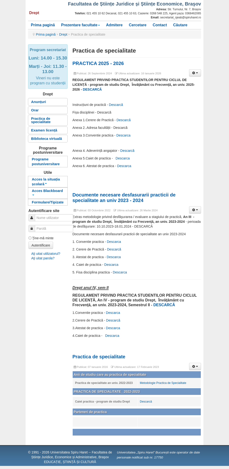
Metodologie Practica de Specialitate (163, 383)
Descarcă (116, 105)
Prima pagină (43, 25)
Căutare (180, 25)
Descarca (123, 135)
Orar (35, 110)
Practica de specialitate (41, 120)
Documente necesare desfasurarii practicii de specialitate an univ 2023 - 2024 (123, 197)
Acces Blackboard (47, 192)
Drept (63, 34)
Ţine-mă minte (43, 238)
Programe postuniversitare (46, 161)
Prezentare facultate (80, 25)
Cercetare (138, 25)
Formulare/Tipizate (48, 202)
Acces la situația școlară (46, 181)
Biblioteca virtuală (46, 138)
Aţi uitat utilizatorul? (45, 254)
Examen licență (44, 130)
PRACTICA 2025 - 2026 (98, 63)
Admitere (114, 25)
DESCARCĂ (92, 89)
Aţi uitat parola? (43, 258)
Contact (160, 25)
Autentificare (41, 245)
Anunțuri (38, 102)
